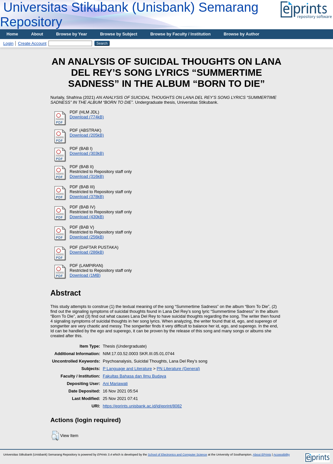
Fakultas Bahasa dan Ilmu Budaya (134, 376)
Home (12, 34)
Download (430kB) (87, 216)
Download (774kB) (87, 116)
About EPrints (262, 454)
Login (8, 43)
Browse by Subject (119, 34)
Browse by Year (71, 34)
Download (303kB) (87, 153)
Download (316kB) (87, 176)
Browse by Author (242, 34)
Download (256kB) (87, 236)
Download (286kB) (87, 252)
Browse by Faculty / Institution (180, 34)
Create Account (32, 43)
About (37, 34)
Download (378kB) (87, 196)
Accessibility (281, 454)
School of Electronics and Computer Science (177, 454)
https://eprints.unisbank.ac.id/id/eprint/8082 (142, 406)
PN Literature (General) (178, 368)
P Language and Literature (127, 368)
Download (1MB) (85, 275)
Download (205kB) (87, 135)
